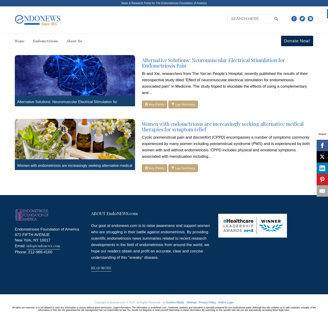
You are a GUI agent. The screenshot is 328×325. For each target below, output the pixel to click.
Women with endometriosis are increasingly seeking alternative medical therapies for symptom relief (223, 126)
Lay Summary (183, 104)
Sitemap (191, 302)
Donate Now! (297, 41)
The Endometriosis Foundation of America (181, 3)
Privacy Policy (207, 302)
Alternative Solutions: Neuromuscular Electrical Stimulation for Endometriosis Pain (213, 63)
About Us (74, 41)
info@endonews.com (43, 246)
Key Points (154, 104)
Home (20, 41)
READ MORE (101, 268)
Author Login (226, 302)
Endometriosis (45, 41)
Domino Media (175, 302)
